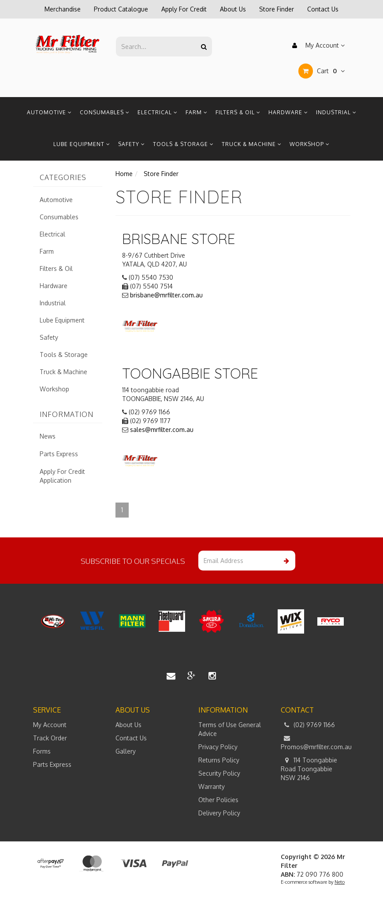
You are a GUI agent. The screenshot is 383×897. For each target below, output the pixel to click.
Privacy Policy (218, 747)
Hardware (288, 112)
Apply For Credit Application (62, 476)
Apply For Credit (184, 9)
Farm (197, 112)
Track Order (50, 738)
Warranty (211, 786)
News (48, 436)
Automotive (49, 112)
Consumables (105, 112)
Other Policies (218, 799)
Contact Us (322, 9)
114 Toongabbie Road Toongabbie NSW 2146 (309, 768)
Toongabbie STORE (190, 373)
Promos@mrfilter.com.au (315, 742)
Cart (321, 71)
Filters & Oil (238, 112)
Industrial (336, 112)
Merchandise (63, 9)
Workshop (310, 144)
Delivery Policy (219, 813)
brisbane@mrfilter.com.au (166, 295)
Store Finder (276, 9)
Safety (131, 144)
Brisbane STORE (178, 239)
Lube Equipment (81, 144)
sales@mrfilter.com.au (161, 429)
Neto (340, 882)
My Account (316, 45)
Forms (42, 751)
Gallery (125, 751)
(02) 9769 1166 (308, 725)
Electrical (158, 112)
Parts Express (59, 454)
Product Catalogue (121, 9)
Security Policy (219, 773)
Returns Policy (218, 760)
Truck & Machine (252, 144)
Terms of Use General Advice (229, 729)
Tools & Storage (183, 144)
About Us (233, 9)
